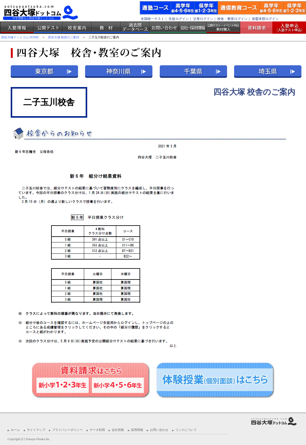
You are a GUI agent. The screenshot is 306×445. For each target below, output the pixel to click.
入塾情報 (17, 27)
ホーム (15, 430)
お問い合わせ (164, 27)
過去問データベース (135, 27)
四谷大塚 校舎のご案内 (64, 37)
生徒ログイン (179, 19)
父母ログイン (203, 19)
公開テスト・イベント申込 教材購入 (223, 27)
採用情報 (137, 430)
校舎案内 (77, 27)
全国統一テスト (152, 19)
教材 (106, 27)
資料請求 (258, 27)
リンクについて (186, 430)
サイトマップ (36, 430)
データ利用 (97, 430)
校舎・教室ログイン (232, 19)
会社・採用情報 (193, 27)
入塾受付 (286, 27)
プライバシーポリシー (67, 430)
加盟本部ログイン (265, 19)
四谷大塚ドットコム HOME (20, 37)
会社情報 (118, 430)
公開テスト (48, 27)
